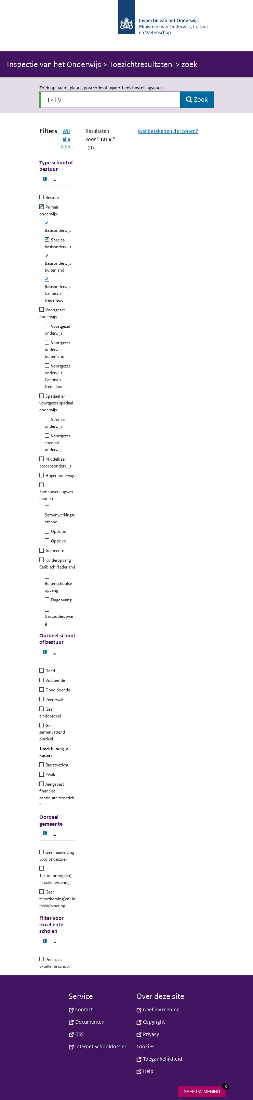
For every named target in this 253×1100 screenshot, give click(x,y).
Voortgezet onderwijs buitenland (57, 349)
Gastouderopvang (60, 616)
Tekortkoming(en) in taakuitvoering (55, 875)
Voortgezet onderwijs (52, 313)
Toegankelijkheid (159, 1058)
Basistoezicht (56, 765)
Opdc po (57, 531)
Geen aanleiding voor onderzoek (56, 855)
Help (145, 1071)
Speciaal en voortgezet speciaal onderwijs (56, 403)
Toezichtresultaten (140, 64)
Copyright (150, 1021)
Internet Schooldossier (97, 1046)
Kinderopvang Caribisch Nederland (57, 563)
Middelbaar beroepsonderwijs (55, 462)
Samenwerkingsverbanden (56, 492)
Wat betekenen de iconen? (168, 131)
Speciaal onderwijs (55, 422)
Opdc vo (57, 541)
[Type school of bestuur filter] (54, 180)
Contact (81, 1009)
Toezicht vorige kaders (53, 752)
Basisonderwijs (58, 227)
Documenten (87, 1021)
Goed (49, 671)
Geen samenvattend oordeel (52, 732)
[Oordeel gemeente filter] (54, 835)
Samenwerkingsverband (60, 515)
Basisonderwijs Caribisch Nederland (58, 290)
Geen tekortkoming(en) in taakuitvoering (57, 899)
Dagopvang (60, 600)
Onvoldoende (57, 690)
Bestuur (51, 197)
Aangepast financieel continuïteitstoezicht (56, 794)
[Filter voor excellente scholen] (54, 942)
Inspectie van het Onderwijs (55, 64)
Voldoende (54, 680)
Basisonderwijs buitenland (58, 263)
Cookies (145, 1046)
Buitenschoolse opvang (58, 583)
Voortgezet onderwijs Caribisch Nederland (57, 376)
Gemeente (54, 550)
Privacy (147, 1034)
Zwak (49, 774)
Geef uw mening (157, 1009)
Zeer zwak (53, 699)
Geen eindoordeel (50, 712)
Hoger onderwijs (59, 475)
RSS (76, 1034)
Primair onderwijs (48, 210)
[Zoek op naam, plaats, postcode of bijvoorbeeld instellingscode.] (110, 99)
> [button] (89, 64)
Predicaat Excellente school (54, 963)
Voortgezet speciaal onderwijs (57, 442)
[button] (126, 25)
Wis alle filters (66, 139)
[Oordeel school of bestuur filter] (54, 653)
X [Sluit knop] (225, 1086)
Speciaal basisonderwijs (58, 243)
